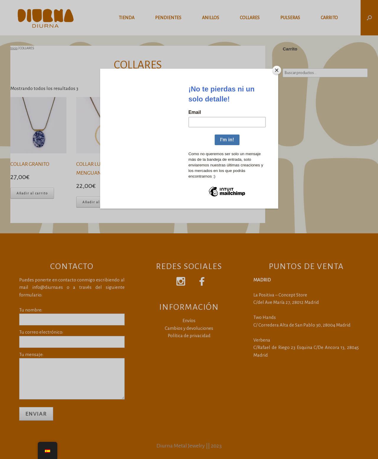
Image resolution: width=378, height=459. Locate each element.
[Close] (276, 70)
